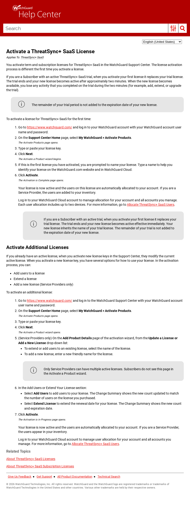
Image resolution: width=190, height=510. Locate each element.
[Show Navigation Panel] (5, 11)
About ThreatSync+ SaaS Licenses (30, 459)
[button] (173, 28)
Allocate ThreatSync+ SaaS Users (150, 204)
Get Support (44, 476)
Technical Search (109, 476)
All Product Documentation (74, 476)
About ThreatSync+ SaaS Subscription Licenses (40, 466)
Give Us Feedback (19, 476)
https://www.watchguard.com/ (49, 127)
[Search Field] (95, 28)
